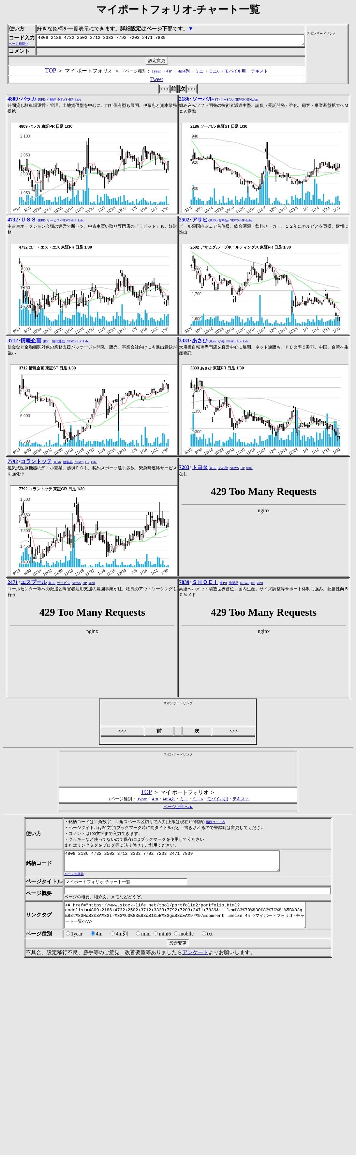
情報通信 (58, 425)
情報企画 (31, 425)
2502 (184, 304)
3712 (12, 425)
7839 (184, 666)
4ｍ (171, 155)
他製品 (68, 546)
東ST (46, 425)
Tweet (158, 163)
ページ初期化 (72, 962)
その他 (223, 552)
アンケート (193, 1045)
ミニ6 (215, 155)
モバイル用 (236, 155)
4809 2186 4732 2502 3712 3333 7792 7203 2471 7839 (161, 79)
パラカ (28, 183)
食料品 (223, 304)
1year (157, 155)
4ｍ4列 (169, 883)
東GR (57, 546)
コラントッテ (36, 545)
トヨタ (200, 551)
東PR (41, 184)
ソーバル (202, 183)
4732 (12, 304)
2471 (12, 666)
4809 (12, 183)
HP (71, 184)
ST (216, 184)
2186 (184, 183)
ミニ (200, 155)
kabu (78, 184)
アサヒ (200, 304)
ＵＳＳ (28, 304)
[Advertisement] (334, 98)
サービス (226, 184)
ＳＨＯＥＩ (205, 666)
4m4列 (185, 155)
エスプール (34, 666)
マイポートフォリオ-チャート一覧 (178, 9)
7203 (184, 551)
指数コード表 (213, 906)
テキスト (260, 155)
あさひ (200, 425)
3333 (184, 425)
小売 (221, 425)
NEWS (62, 184)
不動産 (51, 184)
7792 (12, 545)
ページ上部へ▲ (178, 890)
